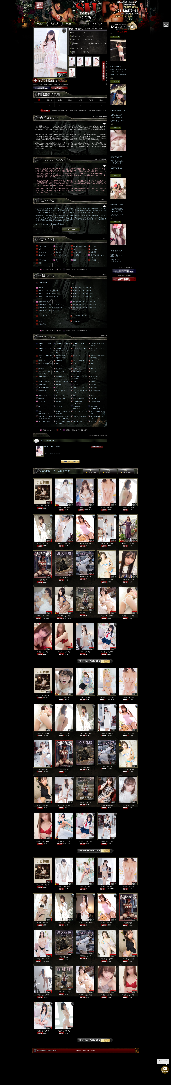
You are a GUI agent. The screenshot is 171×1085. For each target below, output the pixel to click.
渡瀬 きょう (127, 616)
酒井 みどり (63, 841)
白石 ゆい (42, 543)
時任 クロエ (42, 959)
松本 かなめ (63, 652)
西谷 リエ (106, 887)
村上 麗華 (63, 508)
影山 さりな (127, 543)
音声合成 (64, 578)
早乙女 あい (63, 616)
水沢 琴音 (84, 543)
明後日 (126, 471)
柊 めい (84, 697)
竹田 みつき (63, 543)
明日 (108, 471)
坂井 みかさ (106, 616)
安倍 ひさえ (106, 580)
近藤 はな (106, 508)
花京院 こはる (106, 697)
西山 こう (84, 508)
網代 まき (127, 580)
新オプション (85, 576)
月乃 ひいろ (106, 543)
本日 (91, 471)
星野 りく (127, 508)
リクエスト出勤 (42, 506)
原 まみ (84, 652)
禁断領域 (42, 580)
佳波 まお (42, 652)
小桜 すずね (106, 652)
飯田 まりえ (106, 841)
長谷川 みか (42, 616)
